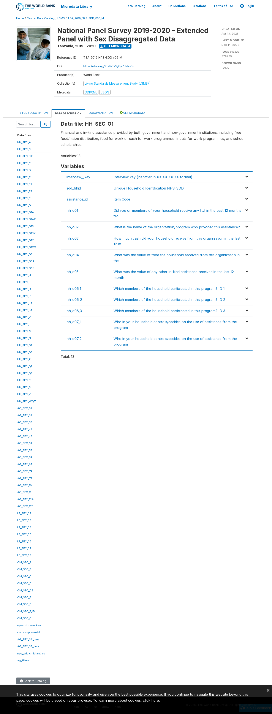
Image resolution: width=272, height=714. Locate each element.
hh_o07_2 (74, 338)
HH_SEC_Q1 (24, 366)
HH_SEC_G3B (25, 268)
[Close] (268, 690)
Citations (200, 6)
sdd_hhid (73, 188)
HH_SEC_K (24, 317)
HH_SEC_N (24, 338)
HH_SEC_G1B (25, 226)
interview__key (78, 177)
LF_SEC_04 (24, 527)
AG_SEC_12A (25, 499)
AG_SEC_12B (25, 506)
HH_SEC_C (24, 163)
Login (247, 6)
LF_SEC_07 (24, 548)
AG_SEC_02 (24, 408)
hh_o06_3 (74, 311)
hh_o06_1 (73, 288)
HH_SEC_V (24, 394)
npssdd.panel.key (29, 625)
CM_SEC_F (24, 604)
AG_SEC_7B (25, 478)
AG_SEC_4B (24, 436)
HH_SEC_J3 (24, 303)
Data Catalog (135, 6)
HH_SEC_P (24, 359)
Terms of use (223, 6)
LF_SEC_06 (24, 541)
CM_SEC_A (24, 562)
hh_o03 (72, 238)
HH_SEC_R (24, 380)
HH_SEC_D (24, 170)
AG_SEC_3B (24, 422)
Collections (177, 6)
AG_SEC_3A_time (28, 639)
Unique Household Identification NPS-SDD (149, 188)
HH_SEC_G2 (25, 254)
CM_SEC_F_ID (26, 611)
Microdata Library (76, 6)
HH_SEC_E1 (24, 177)
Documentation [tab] (101, 112)
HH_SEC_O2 (25, 352)
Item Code (122, 199)
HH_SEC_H (24, 275)
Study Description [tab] (34, 112)
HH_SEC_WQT (26, 401)
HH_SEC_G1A (25, 212)
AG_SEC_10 (24, 485)
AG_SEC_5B (24, 450)
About (156, 6)
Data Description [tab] (68, 113)
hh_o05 (72, 272)
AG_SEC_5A (25, 443)
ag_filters (23, 660)
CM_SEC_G (24, 618)
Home (20, 18)
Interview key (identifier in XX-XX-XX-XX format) (153, 177)
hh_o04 (72, 255)
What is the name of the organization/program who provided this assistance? (177, 227)
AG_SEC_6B (24, 464)
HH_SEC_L (23, 324)
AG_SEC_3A (25, 415)
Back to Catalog (33, 681)
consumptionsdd (28, 632)
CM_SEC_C (24, 576)
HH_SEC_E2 (24, 184)
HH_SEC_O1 (24, 345)
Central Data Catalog (41, 18)
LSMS (61, 18)
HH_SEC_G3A (26, 261)
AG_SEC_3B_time (28, 646)
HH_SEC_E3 (24, 191)
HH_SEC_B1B (25, 156)
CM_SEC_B (24, 569)
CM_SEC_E (24, 597)
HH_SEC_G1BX (26, 233)
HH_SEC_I (23, 282)
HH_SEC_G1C (25, 240)
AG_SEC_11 (24, 492)
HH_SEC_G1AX (26, 219)
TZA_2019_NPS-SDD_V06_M (86, 18)
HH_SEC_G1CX (26, 247)
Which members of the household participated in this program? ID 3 (169, 311)
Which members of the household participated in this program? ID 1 (169, 288)
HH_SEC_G (24, 205)
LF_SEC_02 (24, 513)
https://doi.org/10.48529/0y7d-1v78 (108, 66)
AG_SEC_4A (25, 429)
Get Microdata (115, 46)
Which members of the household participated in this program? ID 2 (169, 299)
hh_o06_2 (74, 299)
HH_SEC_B (24, 149)
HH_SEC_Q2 (25, 373)
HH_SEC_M (24, 331)
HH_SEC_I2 (24, 289)
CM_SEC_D (24, 583)
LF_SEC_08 (24, 555)
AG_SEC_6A (25, 457)
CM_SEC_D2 (25, 590)
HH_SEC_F (23, 198)
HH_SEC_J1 (24, 296)
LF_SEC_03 (24, 520)
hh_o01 (72, 210)
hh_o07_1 (73, 322)
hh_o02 (72, 227)
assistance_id (77, 199)
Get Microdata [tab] (132, 112)
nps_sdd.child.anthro (31, 653)
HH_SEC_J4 (24, 310)
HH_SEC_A (24, 142)
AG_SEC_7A (25, 471)
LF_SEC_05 (24, 534)
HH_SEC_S (24, 387)
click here (151, 700)
